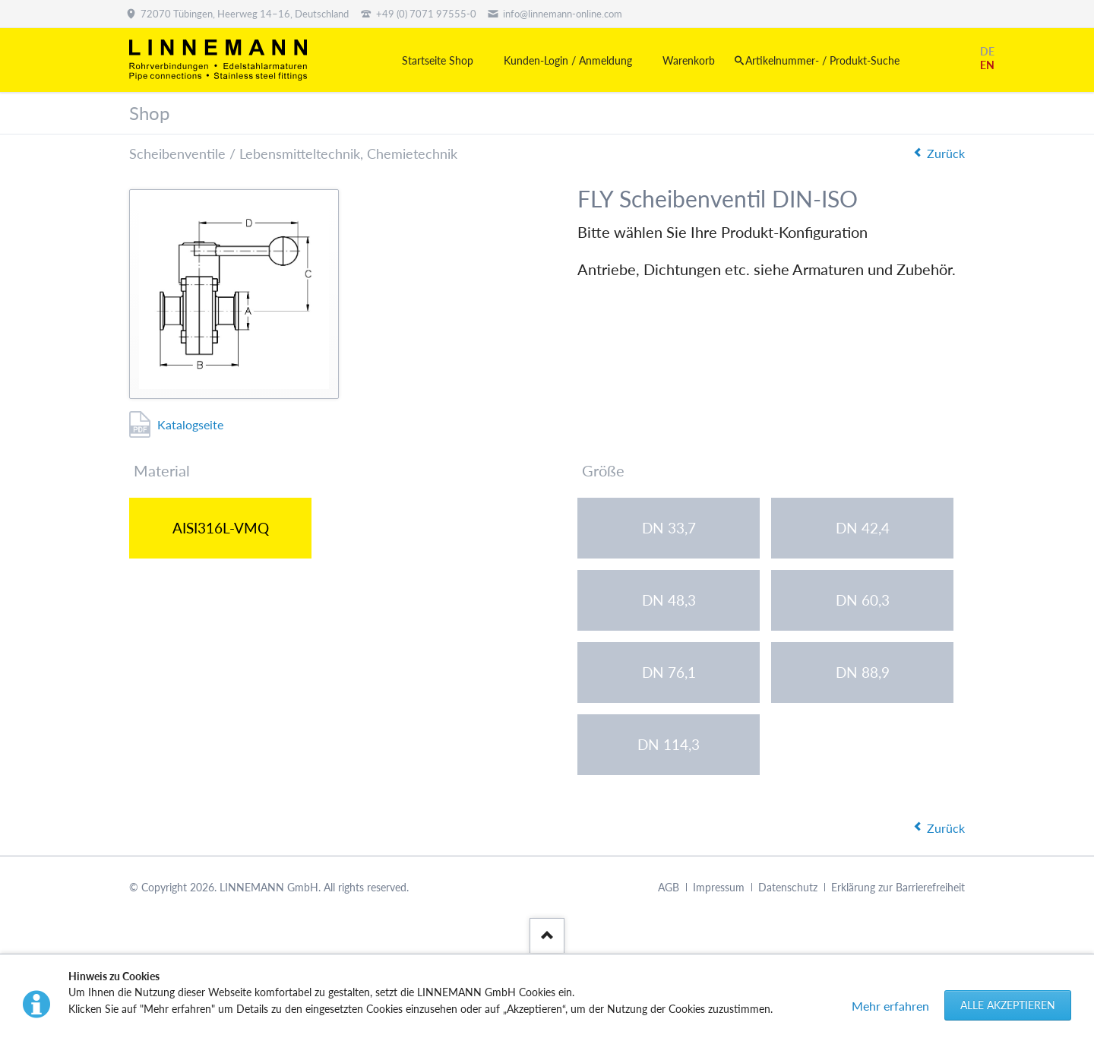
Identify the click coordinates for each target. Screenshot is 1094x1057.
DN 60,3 (863, 600)
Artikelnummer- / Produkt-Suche (822, 60)
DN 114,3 (668, 744)
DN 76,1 (669, 672)
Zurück (946, 153)
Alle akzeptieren (1007, 1004)
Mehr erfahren (890, 1005)
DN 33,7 (669, 527)
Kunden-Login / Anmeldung (568, 60)
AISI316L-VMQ (220, 527)
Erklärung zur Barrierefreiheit (898, 887)
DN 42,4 (863, 527)
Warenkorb (688, 60)
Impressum (719, 887)
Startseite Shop (437, 60)
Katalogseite (190, 424)
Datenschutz (787, 887)
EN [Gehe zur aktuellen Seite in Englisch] (987, 65)
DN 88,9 (863, 672)
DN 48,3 (669, 600)
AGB (668, 887)
